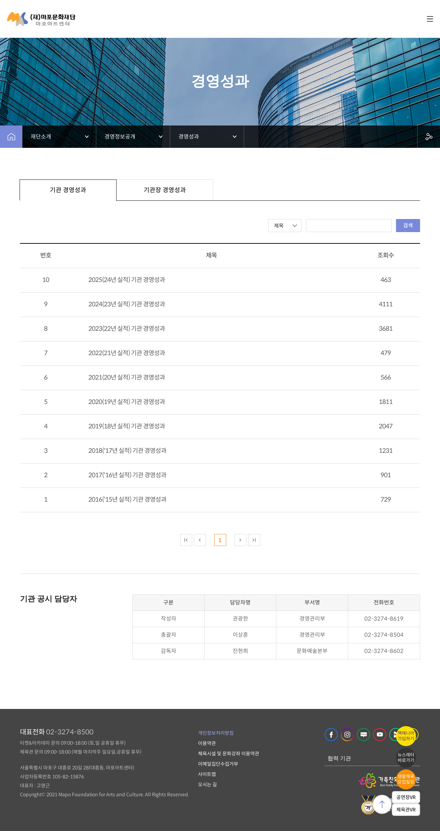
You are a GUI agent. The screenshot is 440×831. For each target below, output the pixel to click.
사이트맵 (207, 774)
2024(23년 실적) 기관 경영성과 (126, 304)
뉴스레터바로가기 (406, 757)
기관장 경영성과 (165, 190)
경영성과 (188, 136)
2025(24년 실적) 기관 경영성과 (126, 280)
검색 (408, 225)
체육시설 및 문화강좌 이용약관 (228, 754)
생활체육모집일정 (406, 779)
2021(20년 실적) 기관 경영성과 (126, 377)
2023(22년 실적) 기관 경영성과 (126, 328)
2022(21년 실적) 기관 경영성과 (126, 353)
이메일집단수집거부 (218, 764)
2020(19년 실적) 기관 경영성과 (126, 402)
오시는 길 (207, 784)
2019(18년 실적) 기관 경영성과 (126, 426)
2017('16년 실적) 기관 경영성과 (127, 475)
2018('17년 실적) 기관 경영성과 (127, 451)
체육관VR (406, 810)
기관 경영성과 (68, 190)
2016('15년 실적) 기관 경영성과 (127, 499)
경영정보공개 (119, 136)
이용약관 (207, 743)
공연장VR (406, 797)
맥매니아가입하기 (406, 736)
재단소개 (41, 136)
